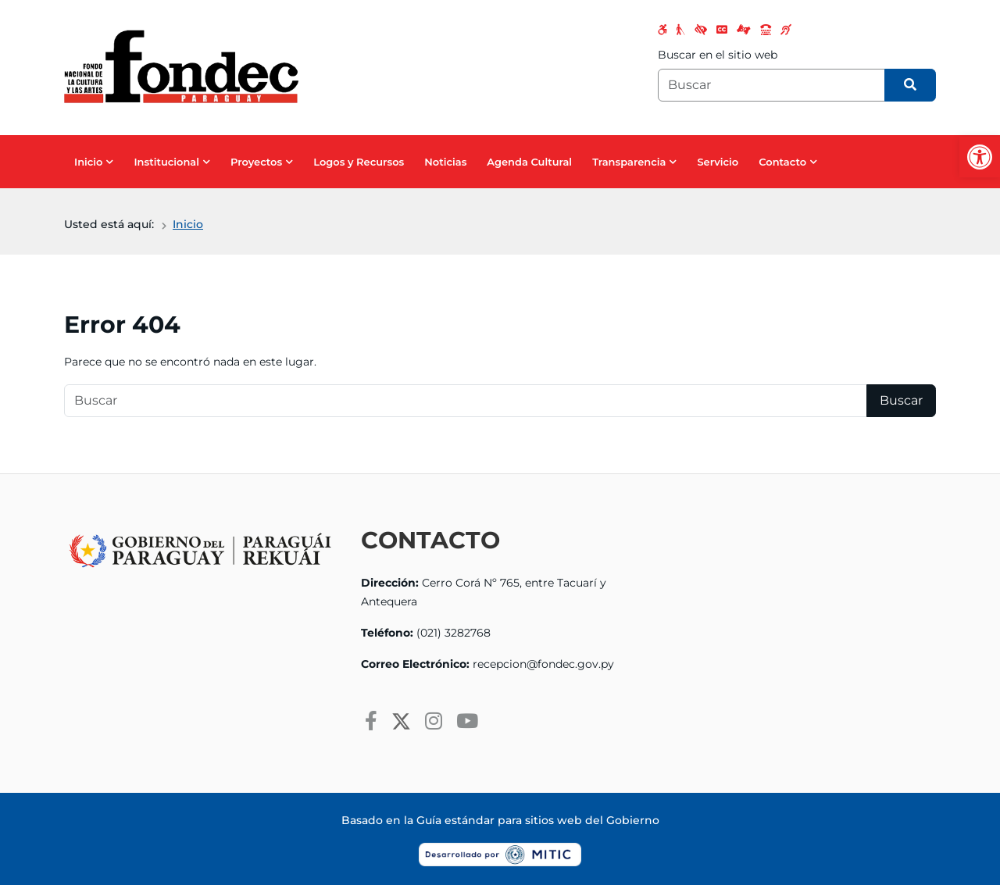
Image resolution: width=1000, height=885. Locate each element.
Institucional (166, 161)
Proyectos (256, 161)
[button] (979, 157)
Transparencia (629, 161)
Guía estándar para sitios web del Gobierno (537, 820)
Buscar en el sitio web (717, 55)
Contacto (782, 161)
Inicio (88, 161)
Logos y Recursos (358, 161)
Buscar (901, 400)
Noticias (445, 161)
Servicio (717, 161)
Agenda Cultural (529, 161)
